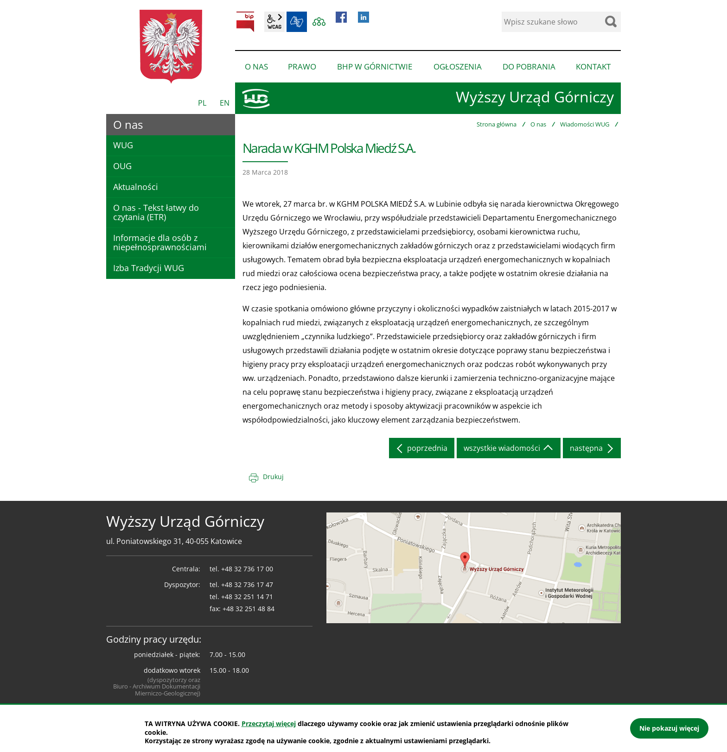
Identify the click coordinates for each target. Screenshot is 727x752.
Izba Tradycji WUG (148, 267)
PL (202, 103)
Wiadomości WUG (584, 124)
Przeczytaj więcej (269, 723)
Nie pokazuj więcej (669, 728)
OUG (122, 165)
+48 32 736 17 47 (247, 584)
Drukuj (273, 476)
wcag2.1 (274, 22)
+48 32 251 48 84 (248, 608)
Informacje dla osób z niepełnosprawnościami (160, 242)
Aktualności (135, 186)
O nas (538, 124)
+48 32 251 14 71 (247, 596)
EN (225, 103)
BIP (245, 22)
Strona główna (497, 124)
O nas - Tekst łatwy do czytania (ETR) (156, 212)
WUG (123, 145)
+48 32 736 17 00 (247, 568)
